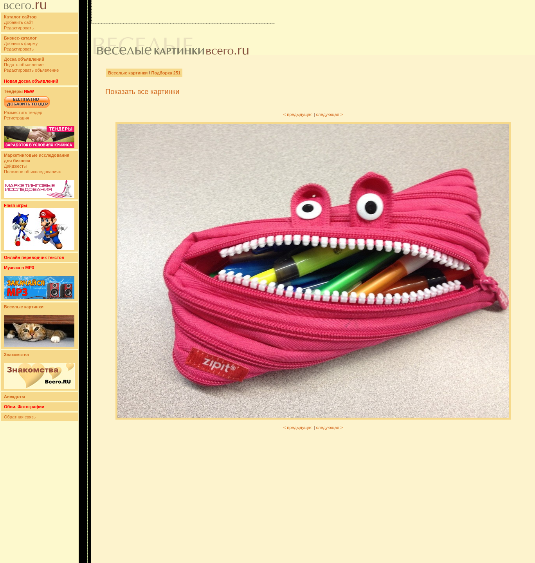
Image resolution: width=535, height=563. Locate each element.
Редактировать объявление (31, 70)
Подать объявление (23, 64)
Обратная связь (20, 417)
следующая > (329, 114)
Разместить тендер (23, 112)
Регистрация (16, 118)
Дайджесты (15, 166)
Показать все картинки (142, 92)
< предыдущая (298, 114)
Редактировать (19, 27)
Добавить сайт (18, 22)
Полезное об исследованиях (32, 171)
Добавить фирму (21, 43)
